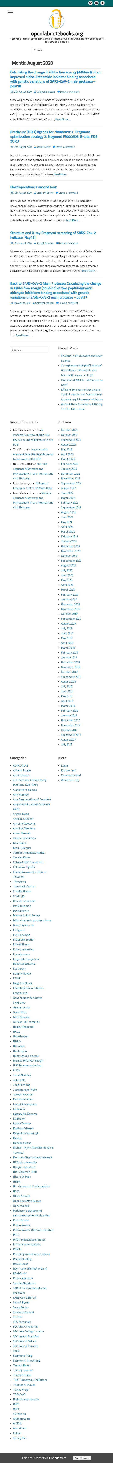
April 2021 (67, 526)
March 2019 (68, 647)
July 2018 (66, 686)
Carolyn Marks (21, 857)
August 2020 (68, 565)
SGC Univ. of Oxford (24, 1341)
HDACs (17, 1041)
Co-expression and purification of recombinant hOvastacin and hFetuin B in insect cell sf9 (81, 370)
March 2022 (68, 497)
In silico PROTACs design (28, 1060)
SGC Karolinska (22, 1321)
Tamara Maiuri (21, 1365)
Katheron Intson (23, 1099)
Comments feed (71, 775)
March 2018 (68, 705)
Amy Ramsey (21, 794)
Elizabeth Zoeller (23, 939)
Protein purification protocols (31, 1254)
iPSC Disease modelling (27, 1065)
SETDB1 (18, 1317)
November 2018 (70, 667)
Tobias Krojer (21, 1389)
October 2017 (69, 730)
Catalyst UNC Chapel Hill (28, 862)
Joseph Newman (45, 243)
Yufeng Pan (19, 1438)
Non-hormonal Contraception (31, 1186)
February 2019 (69, 652)
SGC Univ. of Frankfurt (26, 1336)
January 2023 (69, 468)
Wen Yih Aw (20, 1428)
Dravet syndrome (23, 925)
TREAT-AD (19, 1394)
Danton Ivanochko (24, 901)
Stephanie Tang (22, 1355)
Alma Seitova (21, 775)
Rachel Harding (22, 1259)
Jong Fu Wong (21, 1084)
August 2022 (68, 488)
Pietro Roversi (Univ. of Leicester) (33, 1230)
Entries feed (68, 770)
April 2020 (67, 584)
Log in (65, 765)
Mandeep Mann (22, 1142)
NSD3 (16, 1191)
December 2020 (70, 546)
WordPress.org (70, 780)
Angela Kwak (21, 813)
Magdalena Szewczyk (25, 1133)
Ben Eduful (19, 843)
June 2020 (67, 575)
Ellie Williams (21, 944)
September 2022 (71, 483)
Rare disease (20, 1263)
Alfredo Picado (22, 770)
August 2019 (68, 623)
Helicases (19, 1046)
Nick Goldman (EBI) (25, 1171)
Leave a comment (69, 91)
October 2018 (69, 672)
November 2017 (70, 725)
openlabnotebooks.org (57, 34)
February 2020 (69, 594)
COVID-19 (19, 896)
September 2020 (71, 560)
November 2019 (70, 609)
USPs (16, 1409)
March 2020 (68, 589)
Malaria (17, 1138)
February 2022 (69, 502)
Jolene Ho (19, 1080)
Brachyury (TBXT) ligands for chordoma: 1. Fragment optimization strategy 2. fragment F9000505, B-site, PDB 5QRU (53, 137)
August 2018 (68, 681)
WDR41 (17, 1423)
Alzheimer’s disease (25, 789)
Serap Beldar (21, 1307)
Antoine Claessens (24, 823)
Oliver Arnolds (21, 1196)
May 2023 (66, 449)
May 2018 (66, 696)
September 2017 (71, 734)
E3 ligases (19, 930)
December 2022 (70, 473)
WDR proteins (21, 1418)
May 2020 (66, 580)
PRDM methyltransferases (29, 1239)
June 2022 (67, 493)
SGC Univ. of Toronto (25, 1346)
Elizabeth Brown (45, 192)
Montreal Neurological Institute (32, 1157)
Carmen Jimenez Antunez (29, 852)
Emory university (23, 949)
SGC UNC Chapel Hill (25, 1326)
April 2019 (67, 642)
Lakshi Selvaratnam (25, 1104)
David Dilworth (22, 905)
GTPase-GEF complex (26, 1021)
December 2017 (70, 720)
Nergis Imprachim (24, 1167)
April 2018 (67, 701)
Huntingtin (20, 1051)
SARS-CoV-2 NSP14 (24, 1297)
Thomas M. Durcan (24, 1384)
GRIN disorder (21, 1017)
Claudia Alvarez (22, 891)
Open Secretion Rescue (27, 1200)
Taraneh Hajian (22, 1375)
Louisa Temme (22, 1123)
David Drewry (44, 146)
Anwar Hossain (22, 833)
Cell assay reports (24, 867)
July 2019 (66, 628)
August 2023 (68, 444)
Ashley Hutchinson (24, 838)
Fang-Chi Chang (22, 983)
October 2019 (69, 613)
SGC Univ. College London (28, 1331)
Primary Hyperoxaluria (26, 1244)
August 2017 (68, 739)
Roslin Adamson (23, 1278)
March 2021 (68, 531)
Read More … (63, 119)
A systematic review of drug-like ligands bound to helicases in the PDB (33, 454)
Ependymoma (21, 954)
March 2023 (68, 459)
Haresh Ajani (20, 1036)
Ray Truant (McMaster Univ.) (30, 1268)
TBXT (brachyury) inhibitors (30, 1380)
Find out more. (58, 1458)
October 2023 (69, 434)
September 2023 (71, 439)
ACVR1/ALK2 (20, 765)
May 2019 (66, 638)
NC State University (25, 1162)
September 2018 (71, 676)
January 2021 (69, 541)
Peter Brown (21, 1220)
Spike (16, 1351)
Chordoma (19, 881)
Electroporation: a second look (33, 187)
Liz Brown (19, 1118)
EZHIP (17, 978)
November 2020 (70, 551)
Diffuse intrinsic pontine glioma (32, 920)
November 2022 (70, 478)
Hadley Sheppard (23, 1026)
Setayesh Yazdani (46, 91)
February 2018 (69, 710)
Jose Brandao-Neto (25, 1089)
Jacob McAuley (22, 1075)
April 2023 (67, 454)
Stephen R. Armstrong (26, 1360)
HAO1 (16, 1031)
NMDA (16, 1181)
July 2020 (66, 570)
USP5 (16, 1404)
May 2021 (66, 522)
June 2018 (67, 691)
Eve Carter (19, 968)
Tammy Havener (23, 1370)
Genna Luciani (21, 1007)
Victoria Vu (19, 1413)
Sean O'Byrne (21, 1302)
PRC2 (16, 1234)
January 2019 (69, 657)
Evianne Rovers (22, 973)
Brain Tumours (22, 847)
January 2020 (69, 599)
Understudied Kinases (26, 1399)
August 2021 (68, 512)
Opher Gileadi (21, 1205)
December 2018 (70, 662)
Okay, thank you (82, 1458)
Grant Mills (20, 1012)
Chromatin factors (24, 886)
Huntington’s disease (26, 1055)
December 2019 (70, 604)
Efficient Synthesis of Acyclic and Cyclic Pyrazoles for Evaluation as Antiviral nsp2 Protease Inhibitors (82, 394)
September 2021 (71, 507)
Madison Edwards (23, 1128)
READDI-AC (20, 1273)
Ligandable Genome (25, 1113)
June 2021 (67, 517)
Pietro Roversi (21, 1225)
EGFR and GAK (21, 934)
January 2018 (69, 715)
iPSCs (16, 1070)
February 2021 (69, 536)
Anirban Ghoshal (23, 818)
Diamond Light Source (26, 915)
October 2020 (69, 555)
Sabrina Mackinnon (24, 1283)
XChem (17, 1433)
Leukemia (19, 1109)
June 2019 (67, 633)
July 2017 (66, 744)
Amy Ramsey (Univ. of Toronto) (32, 799)
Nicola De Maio (22, 1176)
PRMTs (17, 1249)
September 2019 (71, 618)
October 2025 (69, 430)
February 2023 (69, 463)
